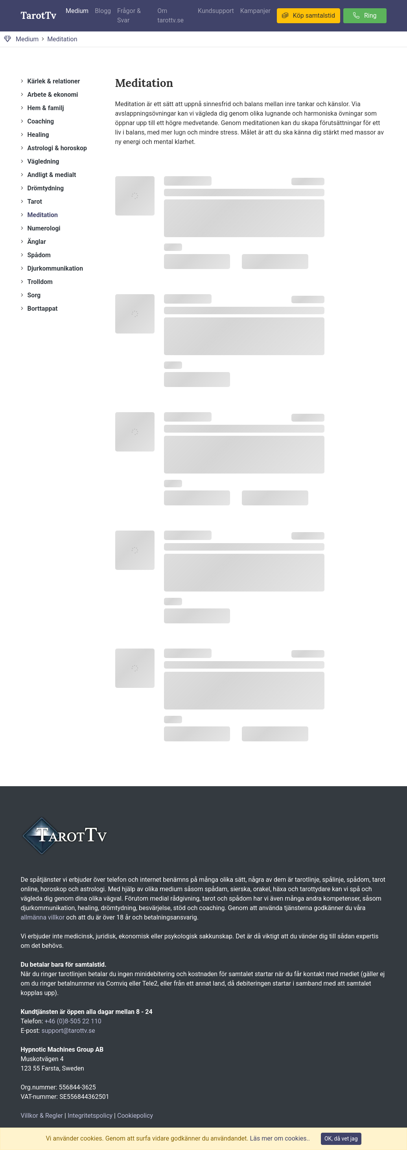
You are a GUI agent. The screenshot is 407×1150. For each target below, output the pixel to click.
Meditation (62, 39)
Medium (77, 11)
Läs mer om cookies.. (280, 1138)
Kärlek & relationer (54, 81)
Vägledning (43, 161)
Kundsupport (216, 11)
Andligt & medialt (52, 175)
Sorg (34, 295)
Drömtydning (46, 188)
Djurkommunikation (55, 268)
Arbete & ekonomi (53, 94)
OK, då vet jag (341, 1138)
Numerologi (44, 228)
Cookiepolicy (135, 1115)
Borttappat (43, 308)
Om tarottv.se (170, 15)
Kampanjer (255, 11)
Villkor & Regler (42, 1115)
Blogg (103, 11)
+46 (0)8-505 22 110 (73, 1021)
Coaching (41, 121)
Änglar (37, 241)
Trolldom (40, 282)
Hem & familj (46, 108)
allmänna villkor (43, 917)
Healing (38, 134)
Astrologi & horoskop (57, 148)
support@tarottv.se (68, 1030)
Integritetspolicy (90, 1115)
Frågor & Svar (129, 15)
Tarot (35, 201)
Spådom (39, 255)
